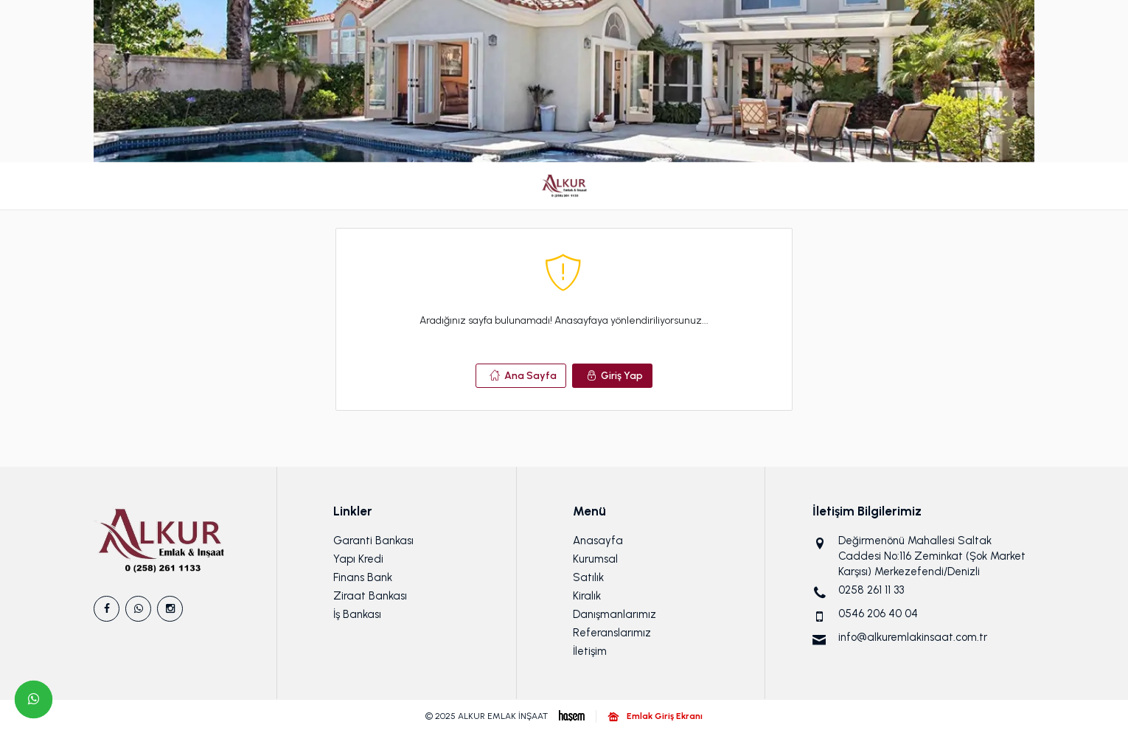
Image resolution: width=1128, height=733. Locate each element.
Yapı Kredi (358, 559)
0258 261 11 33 (871, 590)
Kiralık (587, 595)
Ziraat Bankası (370, 595)
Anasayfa (598, 540)
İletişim (590, 651)
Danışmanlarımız (614, 614)
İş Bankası (357, 614)
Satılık (588, 577)
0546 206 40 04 (878, 613)
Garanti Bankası (373, 540)
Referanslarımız (612, 632)
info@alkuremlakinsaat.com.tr (912, 637)
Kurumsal (595, 559)
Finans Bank (362, 577)
